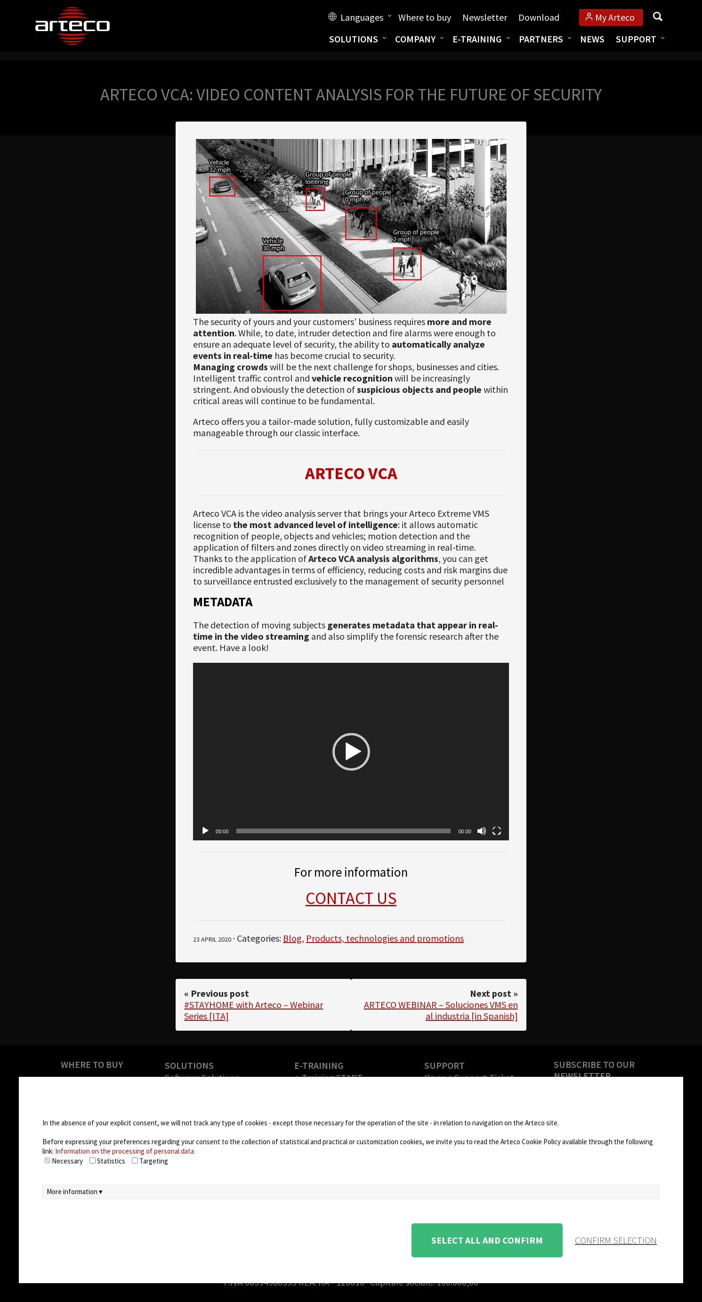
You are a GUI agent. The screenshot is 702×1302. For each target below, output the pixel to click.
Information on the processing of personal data (124, 1151)
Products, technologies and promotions (385, 938)
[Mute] (481, 831)
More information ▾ (75, 1191)
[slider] (343, 831)
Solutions (353, 39)
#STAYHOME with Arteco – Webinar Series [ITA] (253, 1010)
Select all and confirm (487, 1240)
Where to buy (424, 17)
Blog (292, 938)
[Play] (205, 831)
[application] (351, 751)
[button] (351, 752)
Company (415, 39)
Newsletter (484, 17)
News (592, 39)
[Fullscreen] (496, 831)
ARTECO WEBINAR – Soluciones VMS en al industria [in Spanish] (441, 1010)
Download (538, 17)
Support (636, 39)
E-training (477, 39)
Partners (541, 39)
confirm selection (616, 1240)
